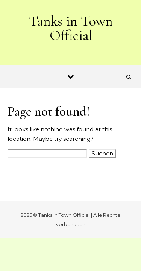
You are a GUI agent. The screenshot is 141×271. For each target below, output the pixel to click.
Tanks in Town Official (71, 28)
